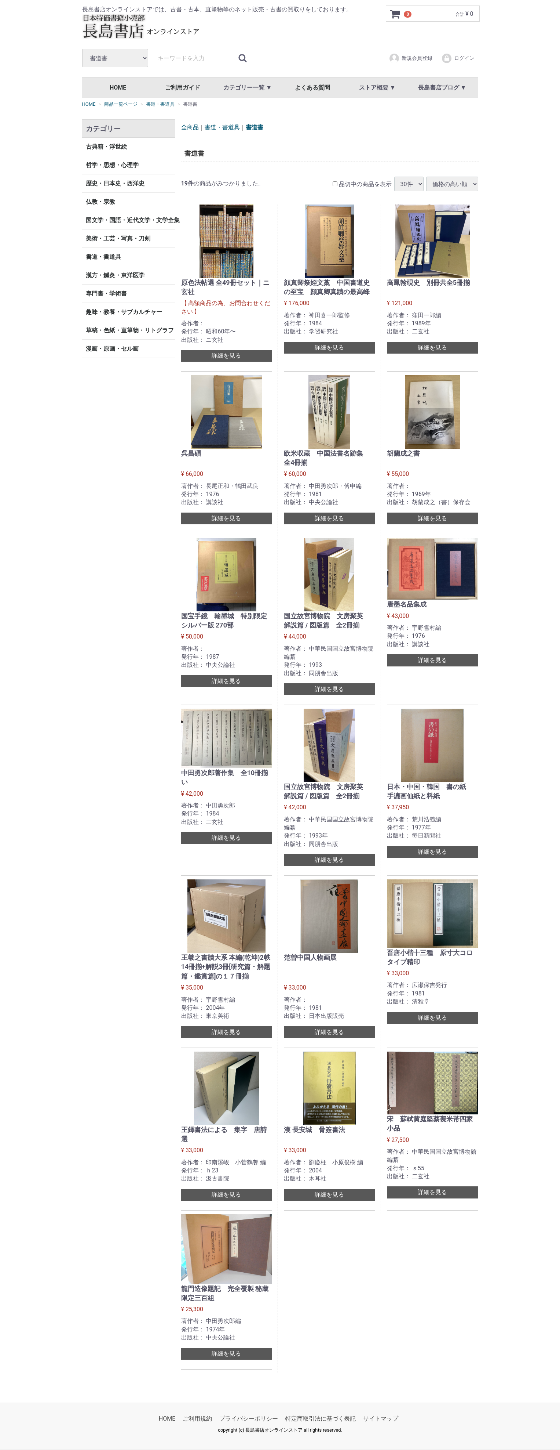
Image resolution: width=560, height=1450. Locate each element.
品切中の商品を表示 (362, 183)
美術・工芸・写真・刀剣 (118, 238)
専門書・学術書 (106, 293)
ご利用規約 (197, 1418)
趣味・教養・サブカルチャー (124, 311)
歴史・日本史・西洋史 (115, 183)
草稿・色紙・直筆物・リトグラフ (130, 330)
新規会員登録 (410, 58)
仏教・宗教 (100, 201)
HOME (118, 87)
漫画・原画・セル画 (112, 348)
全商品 (190, 127)
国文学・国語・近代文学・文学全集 (130, 220)
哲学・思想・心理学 (112, 165)
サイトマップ (380, 1418)
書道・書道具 (103, 256)
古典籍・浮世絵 (106, 146)
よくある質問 (312, 87)
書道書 (254, 127)
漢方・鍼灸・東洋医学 (115, 275)
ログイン (458, 58)
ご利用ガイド (182, 87)
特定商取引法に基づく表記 (320, 1418)
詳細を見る (226, 355)
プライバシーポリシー (248, 1418)
